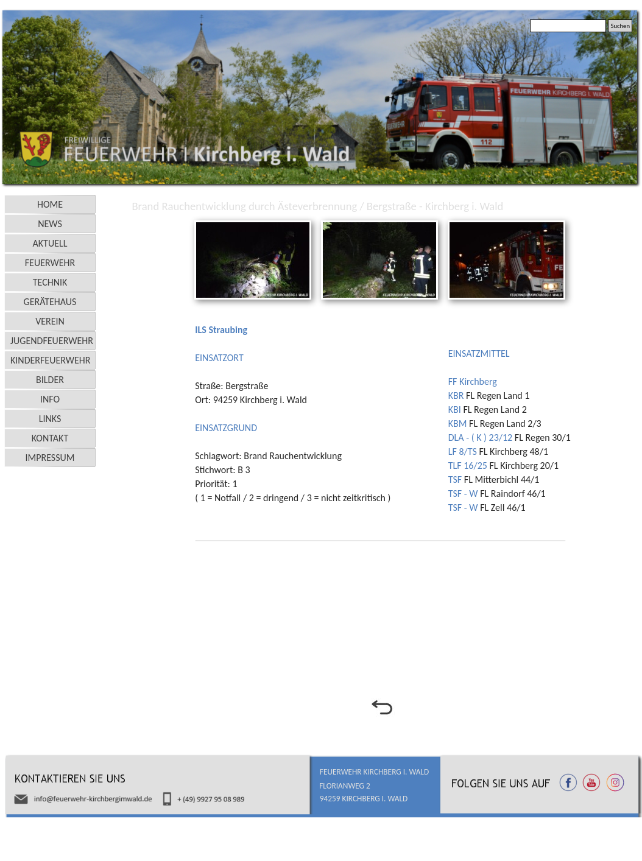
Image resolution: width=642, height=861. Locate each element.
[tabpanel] (318, 407)
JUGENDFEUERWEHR (51, 340)
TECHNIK (50, 282)
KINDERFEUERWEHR (50, 360)
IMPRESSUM (50, 457)
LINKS (50, 418)
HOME (50, 204)
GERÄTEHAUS (50, 302)
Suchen (620, 26)
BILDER (50, 379)
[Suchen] (568, 25)
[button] (252, 222)
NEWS (50, 224)
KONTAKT (50, 438)
